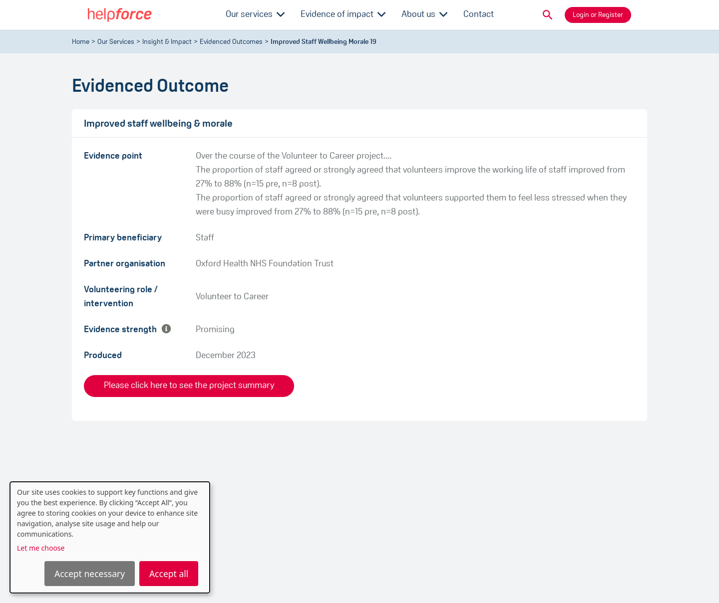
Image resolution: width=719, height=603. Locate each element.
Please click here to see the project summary (189, 386)
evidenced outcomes (231, 42)
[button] (548, 15)
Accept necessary (89, 574)
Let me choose (40, 548)
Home (80, 42)
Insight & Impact (167, 42)
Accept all (168, 574)
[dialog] (110, 537)
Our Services (115, 42)
